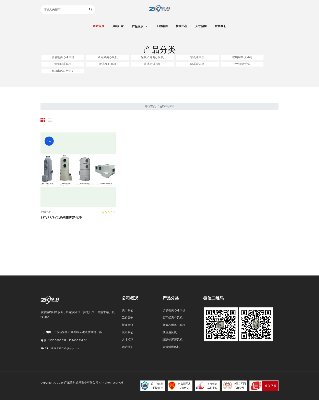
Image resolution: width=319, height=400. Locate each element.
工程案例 (162, 26)
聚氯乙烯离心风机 (152, 57)
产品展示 (137, 26)
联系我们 (220, 26)
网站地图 (127, 347)
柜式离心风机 (107, 64)
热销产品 (45, 211)
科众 (61, 388)
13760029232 (78, 340)
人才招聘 (201, 26)
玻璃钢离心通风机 (62, 57)
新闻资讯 (127, 325)
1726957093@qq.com (65, 348)
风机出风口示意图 (62, 71)
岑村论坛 (52, 388)
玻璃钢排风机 (152, 64)
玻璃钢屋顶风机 (242, 57)
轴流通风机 (197, 57)
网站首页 (98, 26)
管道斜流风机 (62, 64)
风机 (43, 388)
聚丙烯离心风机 (108, 57)
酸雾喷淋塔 (197, 64)
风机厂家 (118, 26)
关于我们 (127, 310)
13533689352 (57, 340)
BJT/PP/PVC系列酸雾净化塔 (61, 217)
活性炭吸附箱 (242, 64)
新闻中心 (181, 26)
